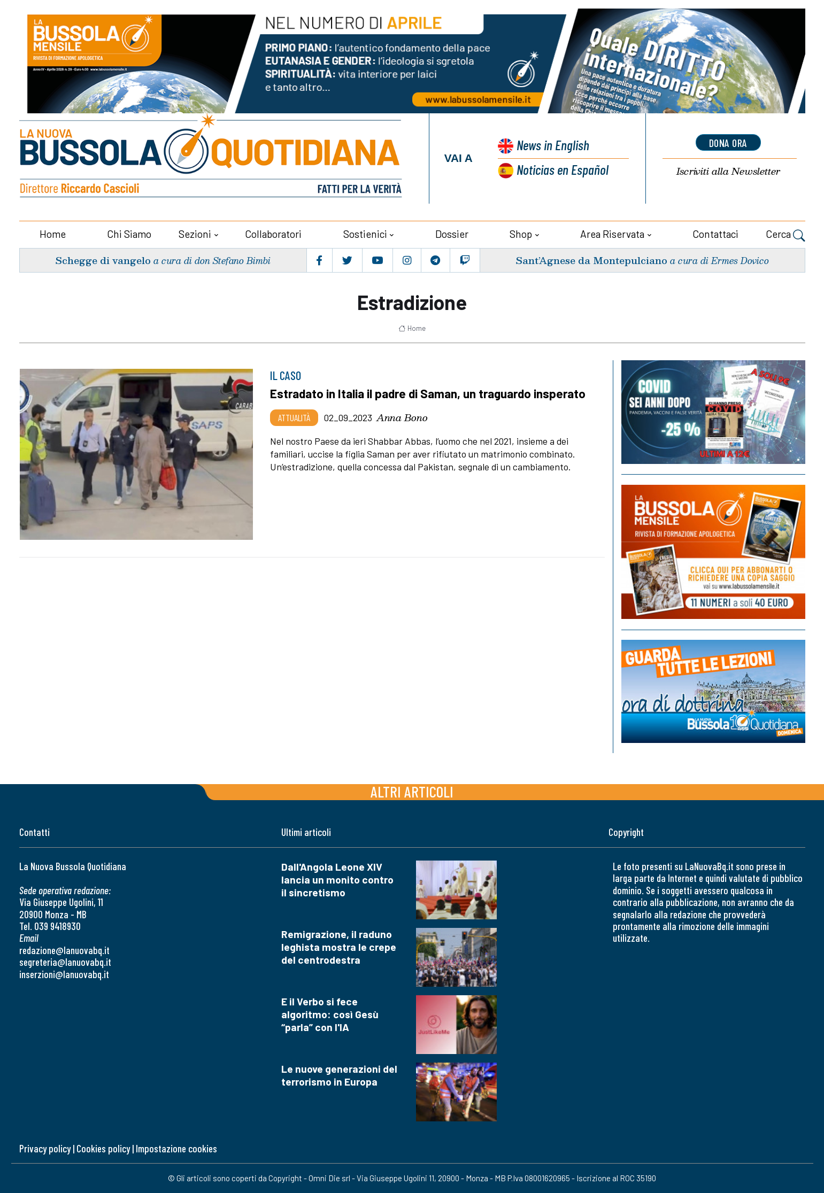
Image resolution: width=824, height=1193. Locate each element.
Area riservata (612, 234)
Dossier (451, 234)
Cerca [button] (785, 235)
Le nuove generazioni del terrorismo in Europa (339, 1075)
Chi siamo (129, 234)
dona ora (728, 142)
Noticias (563, 169)
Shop (521, 234)
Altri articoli (412, 791)
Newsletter (728, 171)
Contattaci (715, 234)
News (553, 144)
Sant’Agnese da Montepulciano (591, 260)
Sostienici (365, 234)
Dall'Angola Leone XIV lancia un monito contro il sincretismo (337, 879)
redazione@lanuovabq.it (64, 950)
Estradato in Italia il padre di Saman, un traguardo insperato (428, 393)
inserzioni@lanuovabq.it (64, 974)
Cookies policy (103, 1148)
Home (53, 234)
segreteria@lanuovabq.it (65, 962)
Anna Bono (402, 417)
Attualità (294, 417)
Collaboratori (273, 234)
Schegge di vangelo (103, 260)
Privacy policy (45, 1148)
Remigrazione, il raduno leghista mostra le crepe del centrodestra (338, 947)
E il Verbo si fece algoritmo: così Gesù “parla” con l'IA (330, 1014)
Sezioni (195, 234)
